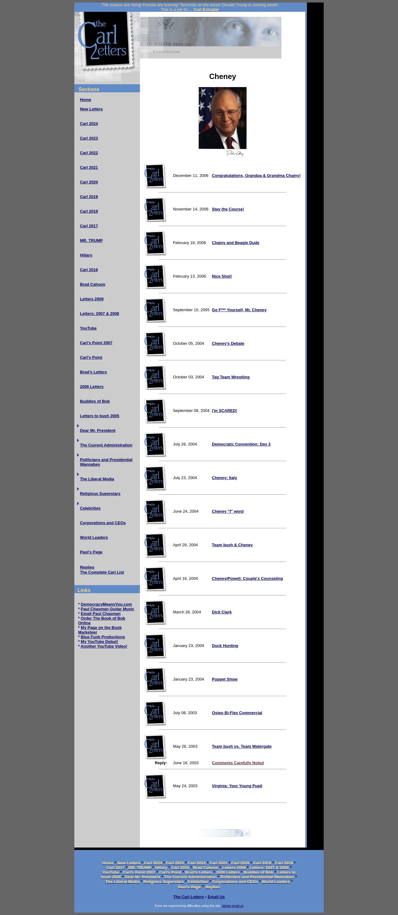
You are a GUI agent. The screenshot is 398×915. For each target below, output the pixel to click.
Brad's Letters (93, 372)
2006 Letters (92, 386)
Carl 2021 (89, 167)
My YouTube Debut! (99, 641)
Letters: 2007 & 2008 (99, 313)
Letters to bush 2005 (99, 416)
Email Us (216, 896)
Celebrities (90, 508)
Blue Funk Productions (103, 637)
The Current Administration (106, 445)
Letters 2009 (92, 299)
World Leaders (94, 537)
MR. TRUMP (91, 240)
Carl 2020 (89, 182)
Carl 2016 (89, 269)
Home (85, 99)
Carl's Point (91, 357)
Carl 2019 (89, 196)
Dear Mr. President (97, 430)
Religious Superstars (100, 493)
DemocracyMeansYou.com (106, 604)
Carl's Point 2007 (96, 342)
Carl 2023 (89, 138)
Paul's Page (91, 552)
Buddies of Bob (95, 401)
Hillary (86, 255)
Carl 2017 (89, 226)
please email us (232, 906)
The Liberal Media (97, 479)
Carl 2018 (89, 211)
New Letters (91, 109)
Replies (87, 567)
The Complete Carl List (102, 572)
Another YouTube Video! (104, 646)
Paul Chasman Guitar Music (107, 609)
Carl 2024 (89, 123)
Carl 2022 (89, 152)
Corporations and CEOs (103, 522)
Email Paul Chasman (101, 613)
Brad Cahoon (92, 284)
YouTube (88, 328)
